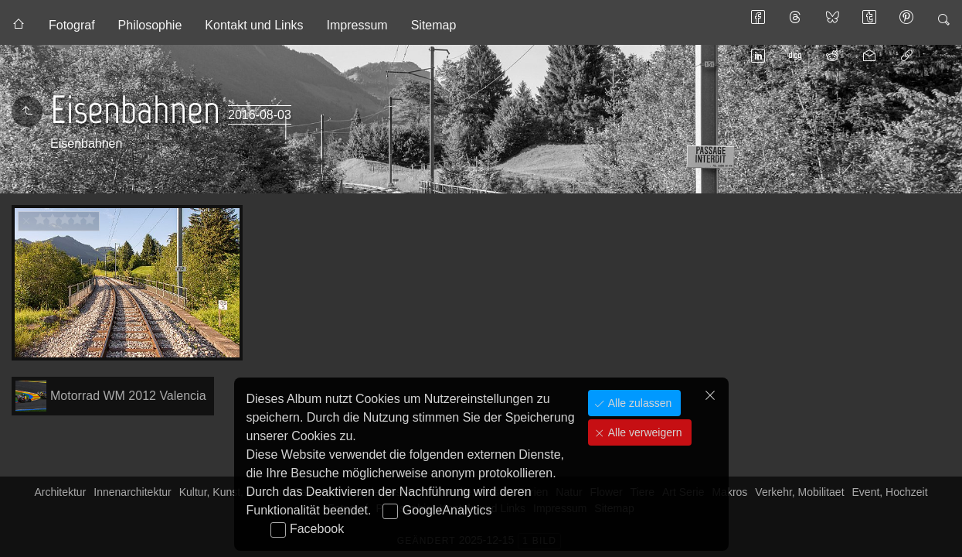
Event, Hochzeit (890, 492)
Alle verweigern (643, 432)
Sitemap (434, 25)
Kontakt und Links (254, 25)
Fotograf (72, 25)
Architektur (60, 492)
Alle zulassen (638, 403)
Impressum (357, 25)
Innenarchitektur (132, 492)
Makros (729, 492)
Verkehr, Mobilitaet (799, 492)
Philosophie (150, 25)
